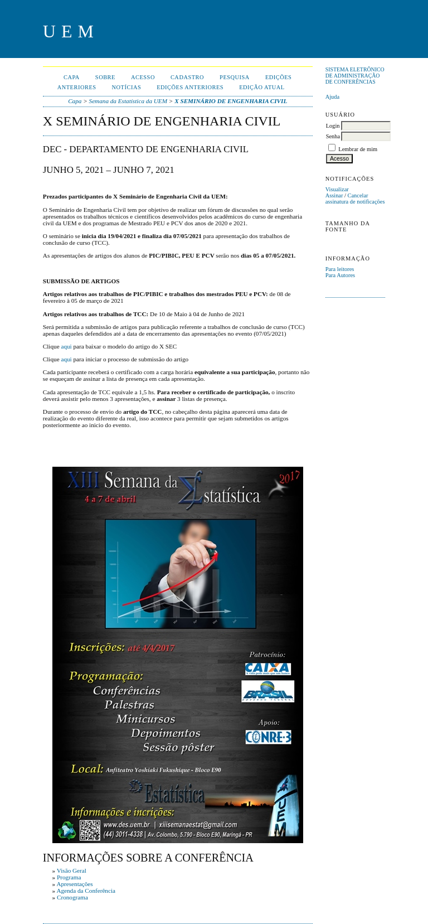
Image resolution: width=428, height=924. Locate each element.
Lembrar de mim (357, 149)
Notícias (127, 87)
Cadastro (187, 77)
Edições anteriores (190, 87)
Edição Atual (262, 87)
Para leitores (339, 269)
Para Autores (340, 275)
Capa (72, 77)
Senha (333, 136)
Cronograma (72, 897)
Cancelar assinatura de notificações (355, 198)
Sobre (105, 77)
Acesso (143, 77)
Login (333, 126)
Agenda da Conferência (85, 890)
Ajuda (332, 97)
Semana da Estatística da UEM (128, 101)
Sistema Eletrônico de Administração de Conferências (355, 75)
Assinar (334, 195)
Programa (69, 877)
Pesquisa (235, 77)
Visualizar (337, 189)
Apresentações (74, 884)
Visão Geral (71, 870)
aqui (66, 346)
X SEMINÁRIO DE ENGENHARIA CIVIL (230, 101)
